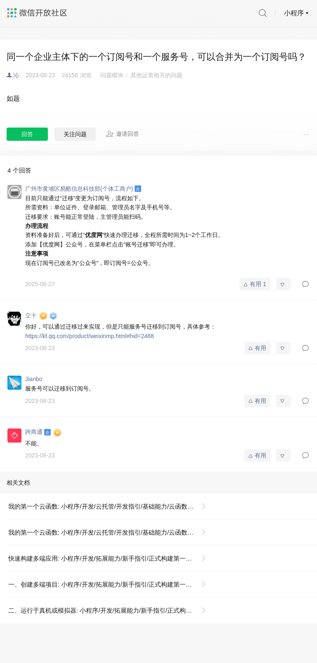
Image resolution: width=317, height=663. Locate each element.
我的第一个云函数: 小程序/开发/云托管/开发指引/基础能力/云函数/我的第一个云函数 (110, 506)
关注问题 (75, 134)
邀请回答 (122, 133)
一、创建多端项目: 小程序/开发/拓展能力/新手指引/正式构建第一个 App (106, 584)
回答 (27, 134)
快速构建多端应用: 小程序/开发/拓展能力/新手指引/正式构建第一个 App (106, 558)
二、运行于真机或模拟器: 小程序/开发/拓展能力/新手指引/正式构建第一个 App (110, 610)
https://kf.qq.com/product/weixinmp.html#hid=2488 (89, 336)
